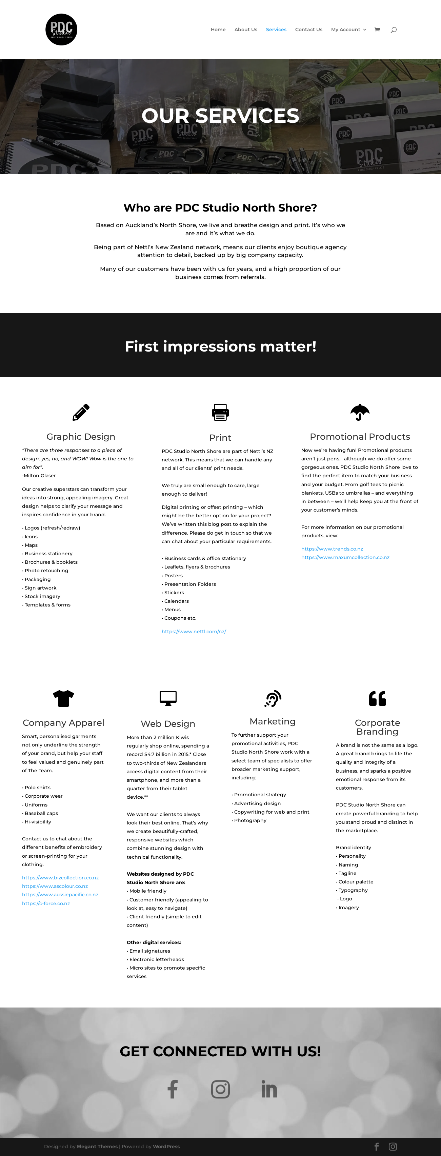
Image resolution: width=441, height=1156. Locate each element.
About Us (246, 30)
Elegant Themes (97, 1146)
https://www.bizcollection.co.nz (60, 878)
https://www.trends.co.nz (332, 549)
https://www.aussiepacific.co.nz (60, 895)
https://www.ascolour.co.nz (55, 886)
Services (276, 30)
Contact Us (308, 30)
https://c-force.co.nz (46, 903)
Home (218, 30)
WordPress (166, 1146)
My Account (345, 30)
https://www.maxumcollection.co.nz (345, 557)
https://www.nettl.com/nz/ (194, 632)
